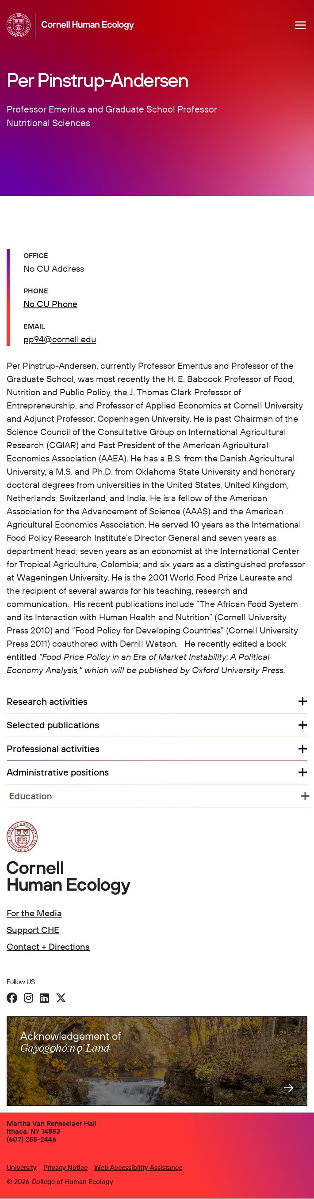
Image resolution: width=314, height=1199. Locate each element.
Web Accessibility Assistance (138, 1167)
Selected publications (53, 725)
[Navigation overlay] (300, 25)
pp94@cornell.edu (59, 339)
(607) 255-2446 (31, 1139)
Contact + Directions (48, 946)
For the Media (34, 912)
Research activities (47, 702)
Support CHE (33, 929)
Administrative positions (60, 772)
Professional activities (53, 749)
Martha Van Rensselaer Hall (51, 1123)
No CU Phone (50, 303)
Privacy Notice (65, 1167)
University (22, 1167)
